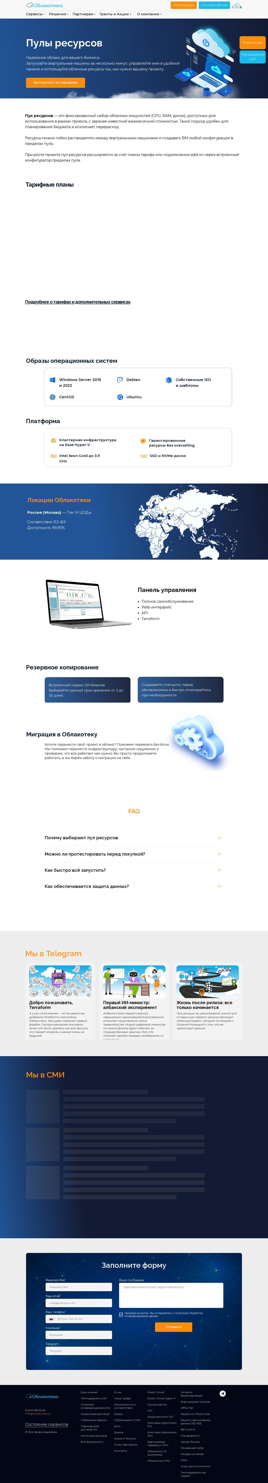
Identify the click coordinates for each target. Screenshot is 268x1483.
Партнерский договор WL (90, 1428)
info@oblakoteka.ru (38, 1413)
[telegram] (223, 1395)
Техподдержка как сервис (193, 1474)
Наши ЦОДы (122, 1398)
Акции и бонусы (125, 1438)
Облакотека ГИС (158, 1460)
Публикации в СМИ (127, 1420)
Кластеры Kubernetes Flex (161, 1434)
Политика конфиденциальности (95, 1406)
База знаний (89, 1392)
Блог (117, 1426)
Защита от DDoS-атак (195, 1414)
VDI (149, 1410)
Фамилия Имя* (56, 1280)
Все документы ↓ (92, 1441)
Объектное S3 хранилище (157, 1453)
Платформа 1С (190, 1435)
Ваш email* (53, 1296)
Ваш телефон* (56, 1312)
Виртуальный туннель (195, 1401)
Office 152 (187, 1407)
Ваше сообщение (131, 1280)
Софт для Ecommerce (195, 1466)
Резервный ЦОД (192, 1448)
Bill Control (188, 1429)
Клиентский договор (95, 1414)
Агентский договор (94, 1435)
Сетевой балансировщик (191, 1394)
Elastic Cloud (155, 1392)
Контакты (120, 1450)
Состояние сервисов (46, 1424)
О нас (118, 1392)
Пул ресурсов (157, 1404)
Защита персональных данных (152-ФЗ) (195, 1421)
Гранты (118, 1432)
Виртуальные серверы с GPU (157, 1443)
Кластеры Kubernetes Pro (161, 1424)
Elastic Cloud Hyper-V (161, 1398)
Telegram (52, 1344)
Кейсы (118, 1414)
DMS (184, 1460)
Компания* (53, 1328)
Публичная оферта (94, 1420)
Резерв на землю (192, 1454)
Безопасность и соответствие (125, 1406)
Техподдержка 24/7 (94, 1398)
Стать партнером (125, 1444)
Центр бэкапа (190, 1441)
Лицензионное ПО (160, 1416)
